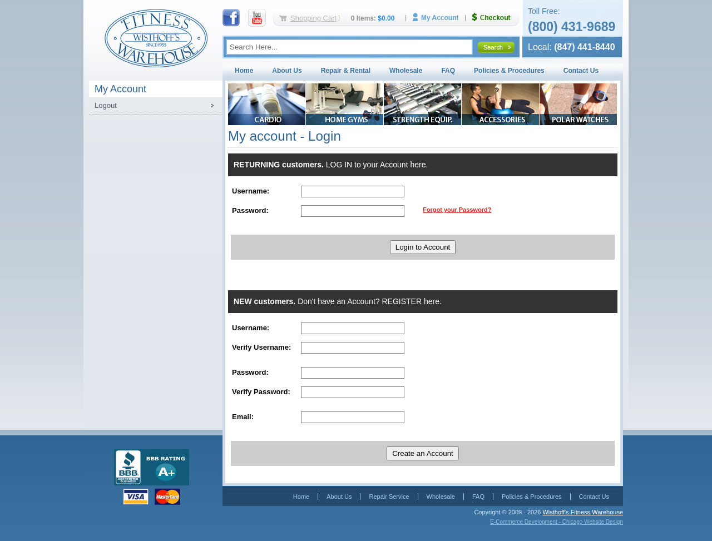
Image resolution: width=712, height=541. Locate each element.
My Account (439, 17)
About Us (286, 71)
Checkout (495, 17)
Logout (106, 105)
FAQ (448, 71)
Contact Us (581, 71)
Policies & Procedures (509, 71)
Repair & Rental (345, 71)
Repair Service (389, 496)
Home (244, 71)
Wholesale (405, 71)
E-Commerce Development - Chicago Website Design (556, 522)
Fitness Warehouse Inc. (156, 37)
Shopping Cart (313, 18)
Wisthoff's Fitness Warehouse (582, 512)
